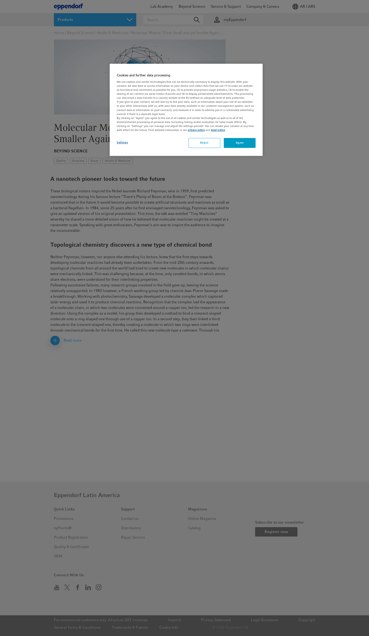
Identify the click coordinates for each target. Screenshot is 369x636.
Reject (204, 142)
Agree (240, 142)
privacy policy (196, 130)
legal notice (218, 130)
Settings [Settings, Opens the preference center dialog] (122, 142)
